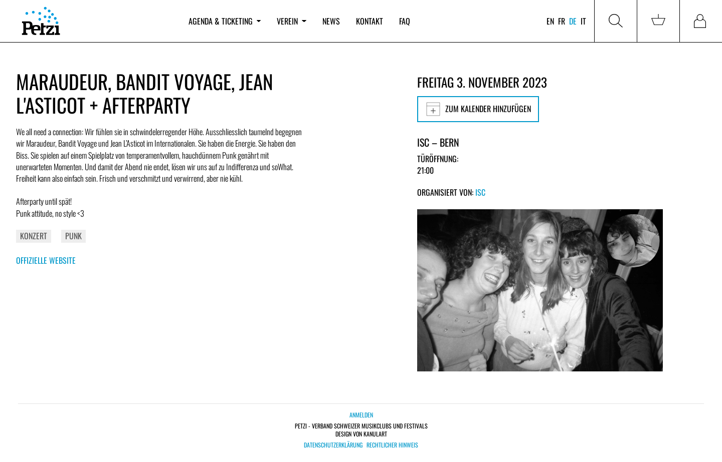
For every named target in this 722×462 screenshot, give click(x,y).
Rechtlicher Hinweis (392, 445)
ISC (480, 192)
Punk (73, 236)
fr (561, 21)
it (583, 21)
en (550, 21)
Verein (291, 21)
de (573, 21)
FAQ (404, 21)
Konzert (33, 236)
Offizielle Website (46, 260)
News (331, 21)
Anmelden (361, 414)
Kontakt (369, 21)
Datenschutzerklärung (333, 445)
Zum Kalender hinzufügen (478, 109)
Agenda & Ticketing (225, 21)
